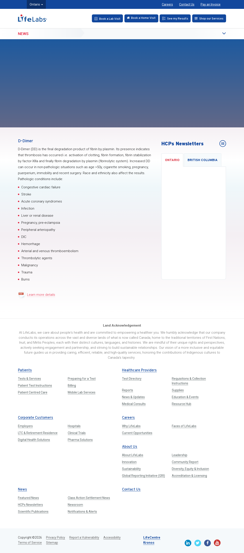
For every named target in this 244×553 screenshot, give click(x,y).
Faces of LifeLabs (184, 426)
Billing (72, 385)
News (23, 33)
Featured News (28, 498)
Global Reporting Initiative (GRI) (143, 475)
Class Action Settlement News (89, 498)
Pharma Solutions (80, 440)
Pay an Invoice (211, 4)
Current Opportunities (137, 433)
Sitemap (52, 542)
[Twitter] (197, 543)
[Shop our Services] (208, 18)
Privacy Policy (55, 537)
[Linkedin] (188, 543)
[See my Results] (174, 18)
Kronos (148, 543)
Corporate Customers (35, 417)
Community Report (185, 462)
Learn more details (41, 295)
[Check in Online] (139, 18)
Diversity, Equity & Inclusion (190, 469)
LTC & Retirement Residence (38, 433)
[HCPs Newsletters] (222, 143)
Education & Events (185, 397)
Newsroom (75, 504)
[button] (215, 33)
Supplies (178, 390)
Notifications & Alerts (82, 511)
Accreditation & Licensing (189, 475)
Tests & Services (29, 378)
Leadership (179, 455)
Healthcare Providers (139, 370)
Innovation (129, 462)
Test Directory (131, 378)
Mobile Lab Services (81, 392)
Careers (167, 4)
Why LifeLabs (131, 426)
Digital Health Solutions (34, 440)
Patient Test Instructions (35, 385)
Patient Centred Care (32, 392)
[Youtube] (217, 542)
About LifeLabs (132, 455)
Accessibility (112, 537)
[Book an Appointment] (104, 18)
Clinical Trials (77, 433)
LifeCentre (151, 537)
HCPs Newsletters (30, 504)
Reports (127, 390)
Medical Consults (134, 404)
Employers (25, 426)
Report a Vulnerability (84, 537)
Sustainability (131, 469)
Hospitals (74, 426)
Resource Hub (181, 404)
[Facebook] (207, 543)
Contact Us (186, 4)
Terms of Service (30, 542)
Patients (25, 370)
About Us (129, 446)
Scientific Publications (33, 511)
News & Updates (133, 397)
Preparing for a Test (82, 378)
